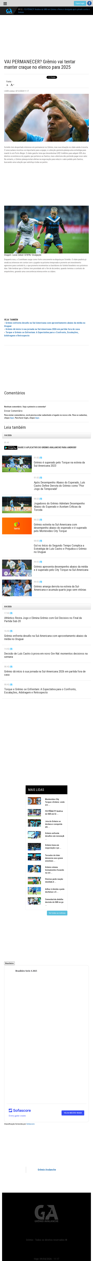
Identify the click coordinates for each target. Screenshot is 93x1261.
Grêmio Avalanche (47, 1169)
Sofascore (30, 1124)
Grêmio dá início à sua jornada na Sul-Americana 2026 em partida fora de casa (43, 329)
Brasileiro (9, 963)
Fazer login (80, 3)
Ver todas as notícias (57, 913)
